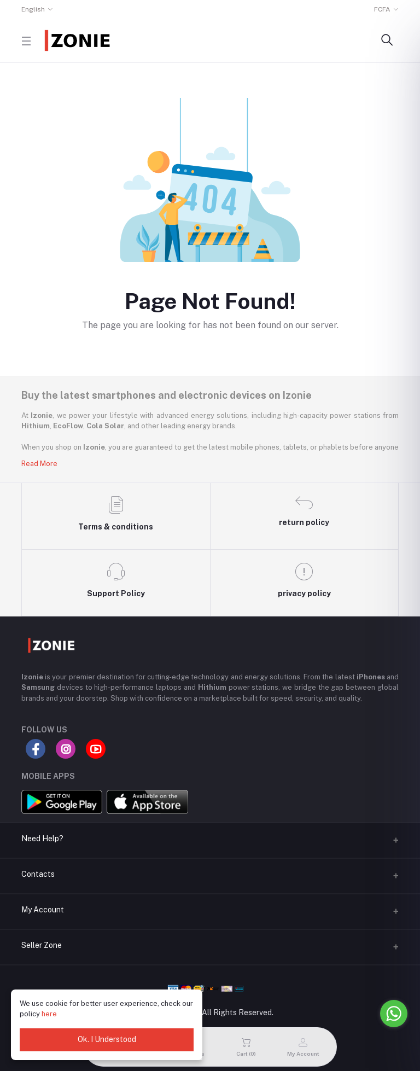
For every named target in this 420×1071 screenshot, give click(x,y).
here (49, 1014)
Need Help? (42, 838)
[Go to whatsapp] (393, 1013)
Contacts (38, 874)
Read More (39, 463)
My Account (42, 909)
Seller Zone (41, 945)
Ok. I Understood (107, 1039)
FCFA (382, 9)
